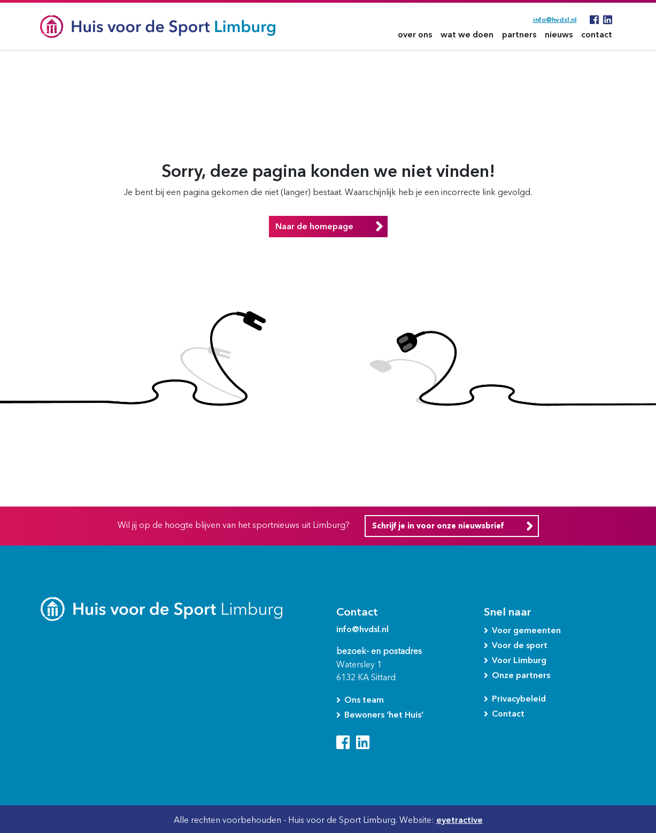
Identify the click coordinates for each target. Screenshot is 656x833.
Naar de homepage (314, 226)
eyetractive (459, 820)
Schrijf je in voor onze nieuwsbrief (438, 526)
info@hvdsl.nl (555, 19)
